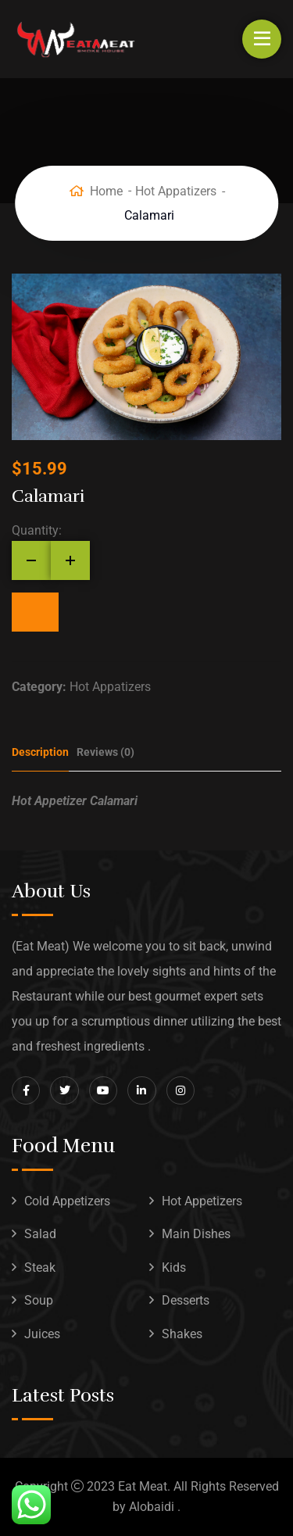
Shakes (182, 1334)
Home (106, 191)
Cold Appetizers (67, 1201)
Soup (38, 1300)
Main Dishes (196, 1233)
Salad (40, 1233)
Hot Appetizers (202, 1201)
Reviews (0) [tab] (105, 752)
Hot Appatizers (175, 191)
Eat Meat (142, 1486)
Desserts (185, 1300)
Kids (174, 1267)
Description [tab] (40, 752)
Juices (42, 1334)
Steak (39, 1267)
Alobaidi (151, 1506)
